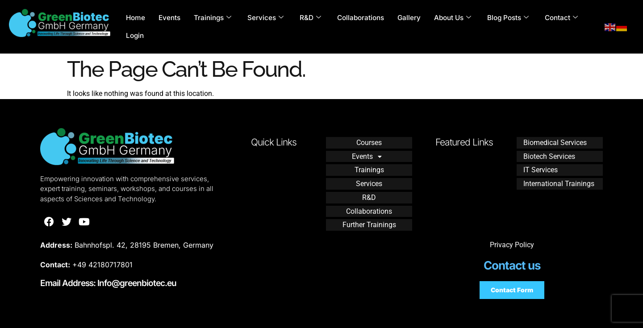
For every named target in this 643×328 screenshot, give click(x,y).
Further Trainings (369, 220)
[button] (369, 155)
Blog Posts (507, 17)
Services (265, 17)
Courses (369, 142)
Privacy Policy (512, 245)
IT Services (540, 168)
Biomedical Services (555, 142)
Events (169, 17)
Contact (560, 17)
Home (135, 17)
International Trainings (558, 181)
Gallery (408, 17)
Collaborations (360, 17)
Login (134, 35)
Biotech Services (549, 155)
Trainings (212, 17)
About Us (452, 17)
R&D (310, 17)
